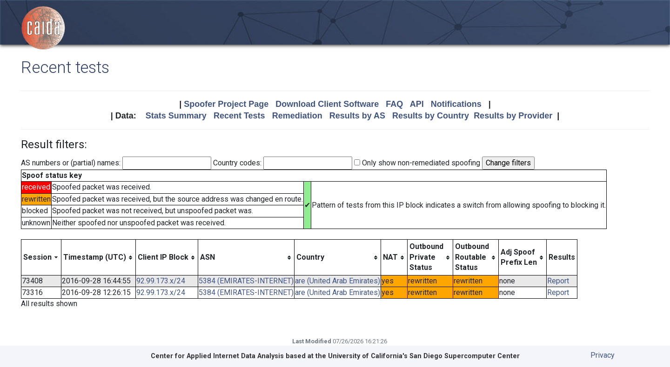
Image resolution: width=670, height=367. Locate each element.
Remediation (297, 115)
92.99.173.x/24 (160, 280)
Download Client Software (327, 104)
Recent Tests (239, 115)
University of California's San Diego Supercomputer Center (424, 356)
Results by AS (357, 115)
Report (558, 280)
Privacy (602, 355)
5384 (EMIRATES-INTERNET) (246, 280)
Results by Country (430, 115)
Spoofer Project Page (226, 104)
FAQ (394, 104)
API (417, 104)
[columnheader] (41, 257)
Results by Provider (513, 115)
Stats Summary (176, 115)
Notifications (456, 104)
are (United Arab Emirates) (337, 280)
